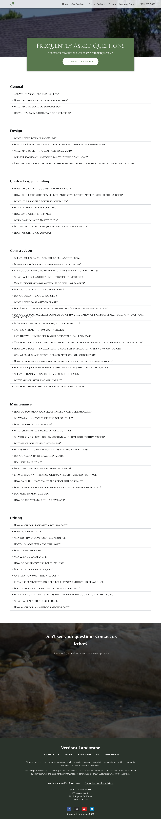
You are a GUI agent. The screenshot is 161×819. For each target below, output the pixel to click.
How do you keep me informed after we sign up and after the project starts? (63, 361)
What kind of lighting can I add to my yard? (43, 150)
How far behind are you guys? (33, 232)
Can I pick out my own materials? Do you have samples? (49, 283)
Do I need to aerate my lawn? (32, 493)
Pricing (112, 4)
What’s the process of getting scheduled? (41, 201)
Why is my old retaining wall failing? (38, 380)
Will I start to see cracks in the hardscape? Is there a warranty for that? (61, 308)
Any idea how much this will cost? (36, 575)
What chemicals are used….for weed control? (43, 430)
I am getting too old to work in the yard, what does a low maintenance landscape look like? (74, 163)
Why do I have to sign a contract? (36, 207)
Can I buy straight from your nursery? (39, 329)
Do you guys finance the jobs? (33, 569)
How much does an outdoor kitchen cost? (42, 607)
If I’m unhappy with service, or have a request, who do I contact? (55, 474)
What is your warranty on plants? (36, 302)
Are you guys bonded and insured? (36, 94)
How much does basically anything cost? (41, 525)
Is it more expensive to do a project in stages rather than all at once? (59, 582)
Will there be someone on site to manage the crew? (47, 258)
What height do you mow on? (33, 424)
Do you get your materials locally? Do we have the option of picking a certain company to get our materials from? (77, 316)
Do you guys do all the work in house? (39, 289)
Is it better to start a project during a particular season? (51, 226)
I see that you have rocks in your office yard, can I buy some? (53, 336)
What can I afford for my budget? (36, 601)
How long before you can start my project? (42, 188)
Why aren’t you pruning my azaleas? (37, 443)
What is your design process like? (35, 138)
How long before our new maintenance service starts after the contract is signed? (68, 195)
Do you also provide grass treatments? (39, 456)
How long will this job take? (32, 214)
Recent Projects (97, 4)
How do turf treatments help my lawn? (39, 500)
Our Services (78, 4)
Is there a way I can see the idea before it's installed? (47, 264)
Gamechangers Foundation (99, 783)
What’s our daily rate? (28, 550)
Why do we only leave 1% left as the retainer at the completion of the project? (64, 594)
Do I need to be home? (28, 462)
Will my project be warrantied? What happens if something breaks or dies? (61, 367)
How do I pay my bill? (27, 531)
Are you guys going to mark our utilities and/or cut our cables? (56, 270)
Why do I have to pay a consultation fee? (40, 538)
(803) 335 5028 (69, 653)
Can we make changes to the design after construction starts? (55, 355)
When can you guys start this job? (36, 220)
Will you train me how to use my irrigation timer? (46, 374)
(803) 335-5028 (147, 4)
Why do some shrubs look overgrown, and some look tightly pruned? (59, 437)
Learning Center (128, 4)
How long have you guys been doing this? (41, 100)
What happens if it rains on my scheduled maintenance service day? (57, 487)
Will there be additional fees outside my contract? (47, 588)
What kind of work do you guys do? (37, 106)
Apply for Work (84, 754)
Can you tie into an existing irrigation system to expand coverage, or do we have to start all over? (79, 342)
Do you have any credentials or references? (42, 113)
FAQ (98, 754)
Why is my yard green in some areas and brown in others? (51, 449)
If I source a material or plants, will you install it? (47, 323)
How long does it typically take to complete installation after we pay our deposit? (68, 348)
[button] (80, 94)
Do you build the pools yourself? (35, 296)
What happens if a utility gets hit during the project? (48, 277)
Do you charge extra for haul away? (37, 544)
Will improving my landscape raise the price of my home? (51, 157)
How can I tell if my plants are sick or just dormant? (48, 481)
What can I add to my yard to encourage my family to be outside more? (60, 144)
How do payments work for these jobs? (39, 563)
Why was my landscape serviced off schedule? (43, 418)
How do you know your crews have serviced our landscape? (53, 411)
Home (65, 4)
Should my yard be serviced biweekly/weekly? (42, 468)
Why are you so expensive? (30, 556)
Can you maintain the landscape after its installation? (50, 386)
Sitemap (68, 754)
